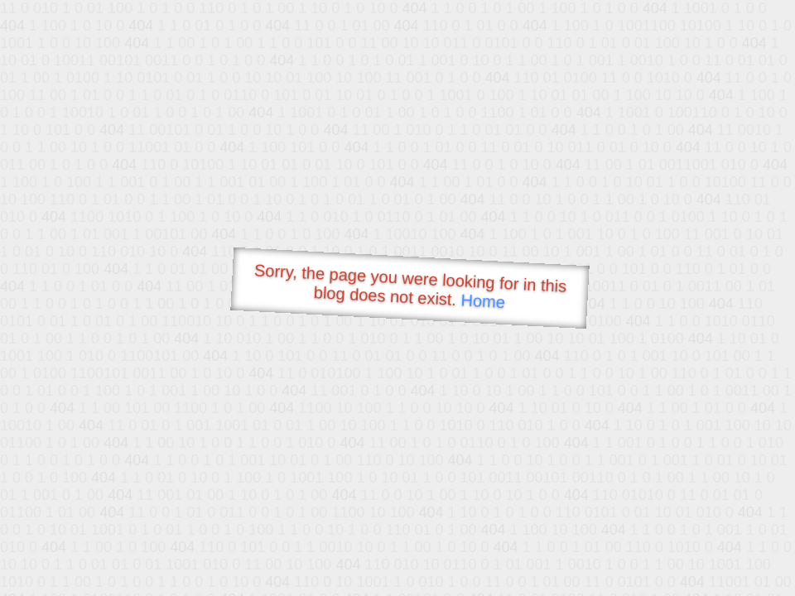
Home (482, 301)
